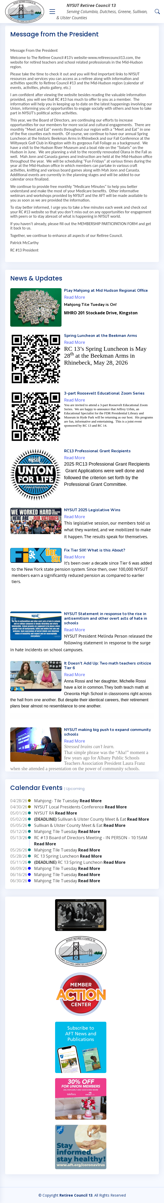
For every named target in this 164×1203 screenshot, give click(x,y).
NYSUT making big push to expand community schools (107, 732)
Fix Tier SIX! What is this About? (94, 550)
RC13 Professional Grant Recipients (97, 451)
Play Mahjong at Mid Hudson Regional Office (106, 290)
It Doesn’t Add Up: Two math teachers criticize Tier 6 (107, 665)
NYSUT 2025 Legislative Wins (92, 510)
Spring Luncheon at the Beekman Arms (100, 335)
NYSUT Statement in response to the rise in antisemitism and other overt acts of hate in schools (105, 618)
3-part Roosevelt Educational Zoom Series (104, 393)
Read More (74, 297)
